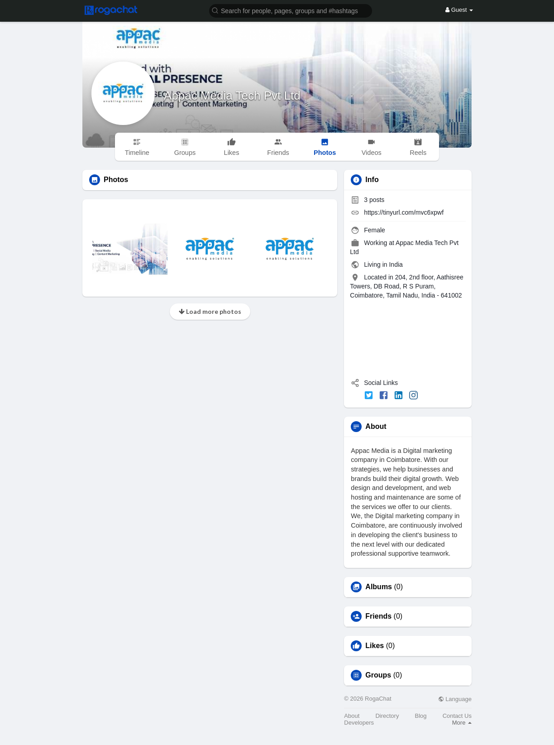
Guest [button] (459, 9)
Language (455, 699)
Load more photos (210, 311)
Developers (359, 723)
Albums (378, 587)
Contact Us (457, 716)
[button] (290, 10)
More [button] (462, 722)
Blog (421, 716)
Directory (387, 716)
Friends (378, 616)
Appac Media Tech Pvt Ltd (232, 95)
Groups (378, 675)
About (351, 716)
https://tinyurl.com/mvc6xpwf (404, 212)
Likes (374, 645)
